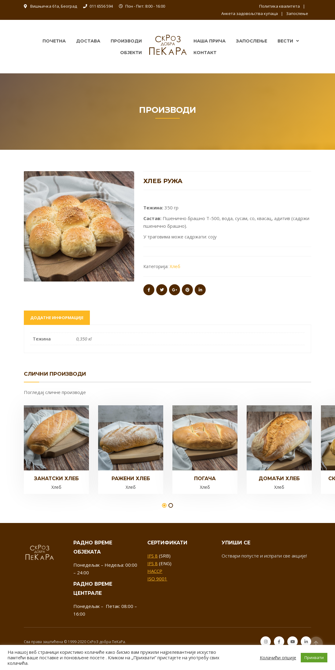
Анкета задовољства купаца (249, 13)
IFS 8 (152, 556)
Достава (88, 41)
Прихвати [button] (314, 657)
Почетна (54, 41)
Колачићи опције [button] (278, 657)
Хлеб (175, 266)
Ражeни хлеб (131, 478)
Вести (285, 41)
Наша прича (209, 41)
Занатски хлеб (56, 478)
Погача (205, 478)
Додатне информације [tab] (56, 317)
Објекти (131, 52)
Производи (126, 41)
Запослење (297, 13)
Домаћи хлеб (279, 478)
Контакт (204, 52)
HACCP (154, 571)
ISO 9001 (157, 579)
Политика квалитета (279, 6)
